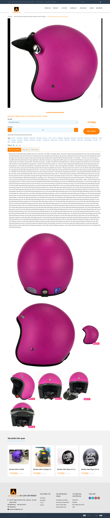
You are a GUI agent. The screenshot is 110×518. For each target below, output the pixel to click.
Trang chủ (48, 8)
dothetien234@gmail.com (16, 509)
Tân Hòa (61, 140)
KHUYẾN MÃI (99, 8)
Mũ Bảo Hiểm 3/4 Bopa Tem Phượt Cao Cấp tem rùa (50, 469)
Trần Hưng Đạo (88, 140)
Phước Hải (73, 138)
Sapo (25, 515)
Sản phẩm (42, 500)
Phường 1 (13, 140)
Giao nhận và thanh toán (62, 502)
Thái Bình (73, 140)
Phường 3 (20, 140)
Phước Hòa (80, 138)
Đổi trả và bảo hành (61, 504)
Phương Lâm (46, 140)
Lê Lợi (49, 138)
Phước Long (87, 138)
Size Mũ (10, 119)
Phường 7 (38, 140)
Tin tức (42, 502)
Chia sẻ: (10, 145)
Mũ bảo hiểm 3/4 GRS (16, 469)
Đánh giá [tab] (25, 150)
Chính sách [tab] (34, 150)
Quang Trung (54, 140)
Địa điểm (74, 502)
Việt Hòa (13, 142)
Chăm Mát (19, 138)
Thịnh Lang (80, 140)
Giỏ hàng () (40, 1)
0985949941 (12, 504)
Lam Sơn (45, 138)
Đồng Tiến (19, 142)
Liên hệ (92, 8)
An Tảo (13, 138)
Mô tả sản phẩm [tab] (14, 150)
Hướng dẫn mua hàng (62, 500)
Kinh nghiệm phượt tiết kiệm (78, 506)
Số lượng (10, 127)
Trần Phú (95, 140)
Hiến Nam (25, 138)
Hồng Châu (32, 138)
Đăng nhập (47, 1)
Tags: (9, 138)
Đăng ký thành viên (61, 507)
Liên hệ (42, 505)
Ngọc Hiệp (67, 138)
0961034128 (22, 504)
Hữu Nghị (39, 138)
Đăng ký (54, 1)
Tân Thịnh (67, 140)
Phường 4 (26, 140)
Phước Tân (94, 138)
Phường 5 (32, 140)
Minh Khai (60, 138)
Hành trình (75, 500)
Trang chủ (42, 498)
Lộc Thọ (55, 138)
